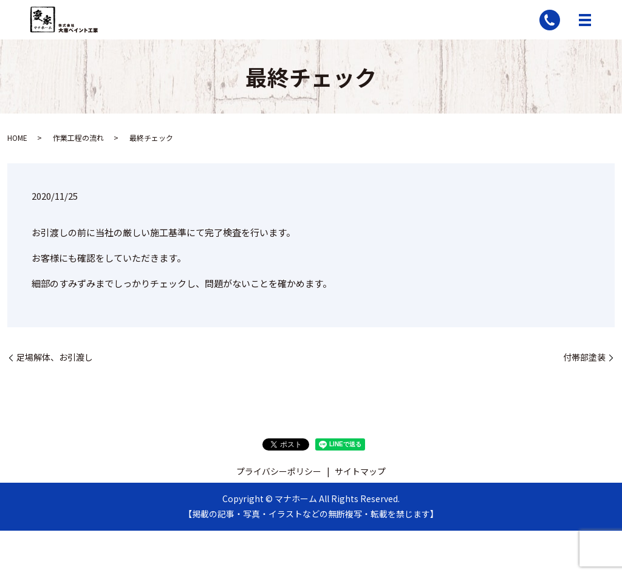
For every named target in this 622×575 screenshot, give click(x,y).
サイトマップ (360, 471)
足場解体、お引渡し (54, 357)
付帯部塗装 (584, 357)
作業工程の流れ (78, 137)
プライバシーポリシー (278, 471)
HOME (17, 137)
